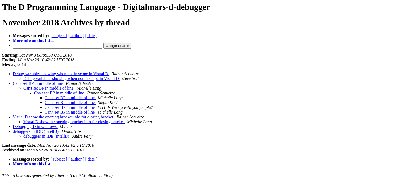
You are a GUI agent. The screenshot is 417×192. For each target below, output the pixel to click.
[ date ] (91, 35)
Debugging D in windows (35, 126)
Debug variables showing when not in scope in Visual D (61, 73)
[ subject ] (58, 35)
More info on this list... (33, 40)
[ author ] (76, 35)
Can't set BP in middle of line (38, 83)
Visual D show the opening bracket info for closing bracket (63, 117)
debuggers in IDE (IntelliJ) (36, 131)
